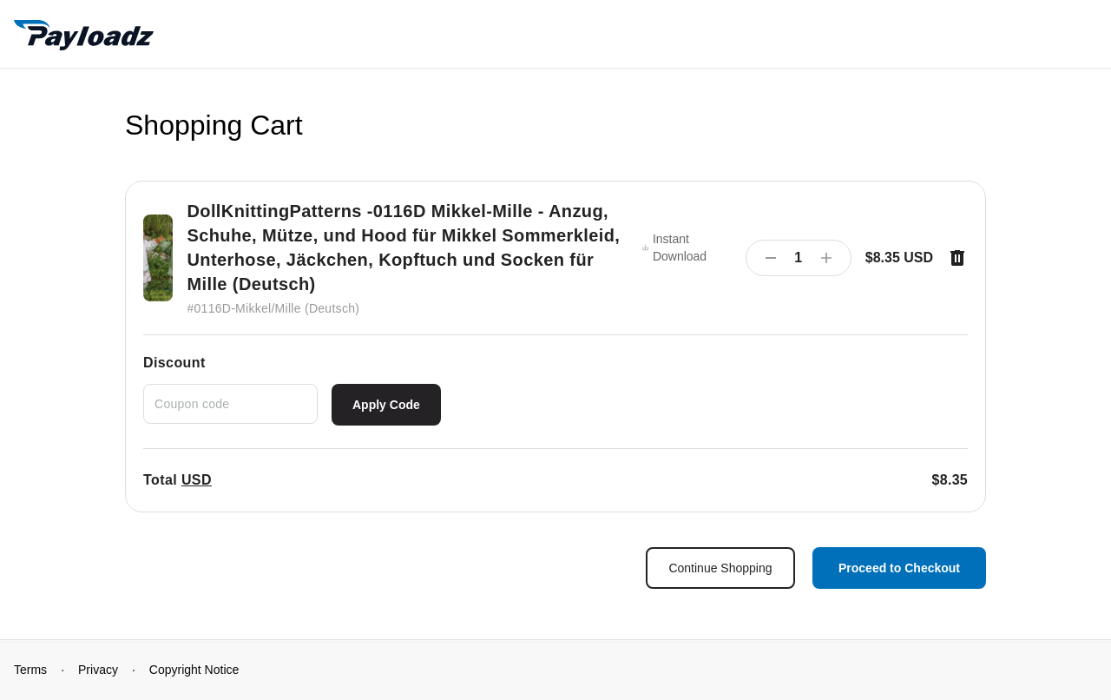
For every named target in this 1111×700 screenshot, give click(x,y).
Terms (30, 670)
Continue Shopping (720, 568)
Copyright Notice (194, 670)
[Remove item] (957, 258)
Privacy (98, 670)
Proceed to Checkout (899, 568)
